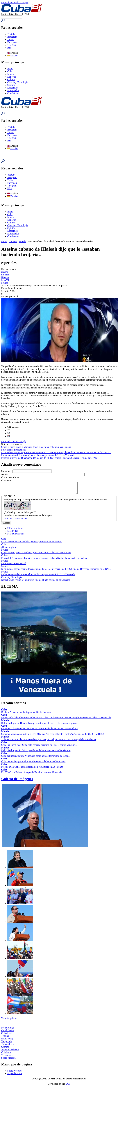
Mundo (10, 74)
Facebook (12, 42)
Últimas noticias (15, 530)
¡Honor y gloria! (9, 549)
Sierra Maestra (8, 1060)
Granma (5, 1049)
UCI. (68, 1086)
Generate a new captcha (15, 520)
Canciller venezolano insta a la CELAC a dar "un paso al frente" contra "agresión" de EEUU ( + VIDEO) (52, 736)
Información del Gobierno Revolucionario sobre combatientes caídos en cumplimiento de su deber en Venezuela (56, 720)
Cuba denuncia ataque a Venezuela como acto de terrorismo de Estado (35, 758)
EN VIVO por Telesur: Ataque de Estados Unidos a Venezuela (31, 774)
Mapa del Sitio (14, 1075)
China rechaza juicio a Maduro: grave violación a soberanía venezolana (36, 447)
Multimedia (13, 90)
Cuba (10, 71)
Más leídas (12, 533)
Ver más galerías (9, 1020)
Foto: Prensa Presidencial (13, 449)
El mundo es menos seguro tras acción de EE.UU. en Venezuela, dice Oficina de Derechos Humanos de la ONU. (56, 452)
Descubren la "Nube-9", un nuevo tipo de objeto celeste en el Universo (35, 582)
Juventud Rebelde (10, 1052)
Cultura (11, 79)
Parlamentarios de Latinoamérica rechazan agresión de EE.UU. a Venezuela (38, 455)
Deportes (11, 76)
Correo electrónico (10, 477)
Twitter (10, 39)
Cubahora (6, 1054)
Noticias (13, 241)
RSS (9, 47)
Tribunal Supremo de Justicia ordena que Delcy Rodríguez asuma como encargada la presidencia (48, 741)
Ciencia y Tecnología (17, 82)
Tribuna (5, 1038)
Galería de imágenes (17, 781)
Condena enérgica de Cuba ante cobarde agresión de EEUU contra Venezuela (39, 747)
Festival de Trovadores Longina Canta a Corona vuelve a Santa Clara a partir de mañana (44, 560)
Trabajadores (7, 1046)
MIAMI (5, 280)
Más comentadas (15, 536)
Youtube (11, 34)
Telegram (11, 45)
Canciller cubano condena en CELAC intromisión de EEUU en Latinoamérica (39, 730)
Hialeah (5, 277)
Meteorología (7, 1030)
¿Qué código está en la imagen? (20, 514)
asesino (4, 272)
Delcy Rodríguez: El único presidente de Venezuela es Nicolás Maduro (35, 752)
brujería (5, 274)
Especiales (12, 87)
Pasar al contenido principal (14, 2)
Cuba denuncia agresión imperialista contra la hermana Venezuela (33, 763)
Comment (7, 480)
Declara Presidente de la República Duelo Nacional (26, 714)
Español (12, 55)
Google (22, 441)
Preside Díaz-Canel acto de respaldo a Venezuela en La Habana (32, 769)
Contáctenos (13, 93)
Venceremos (7, 1057)
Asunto (5, 474)
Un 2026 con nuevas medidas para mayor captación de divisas (31, 544)
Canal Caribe (7, 1032)
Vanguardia (6, 1043)
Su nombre (7, 471)
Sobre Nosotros (14, 1073)
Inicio (10, 68)
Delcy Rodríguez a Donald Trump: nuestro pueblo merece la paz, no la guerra (39, 725)
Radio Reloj (7, 1041)
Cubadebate (7, 1035)
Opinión (11, 85)
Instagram (12, 36)
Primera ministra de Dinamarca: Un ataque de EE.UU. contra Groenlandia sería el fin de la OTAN (49, 458)
